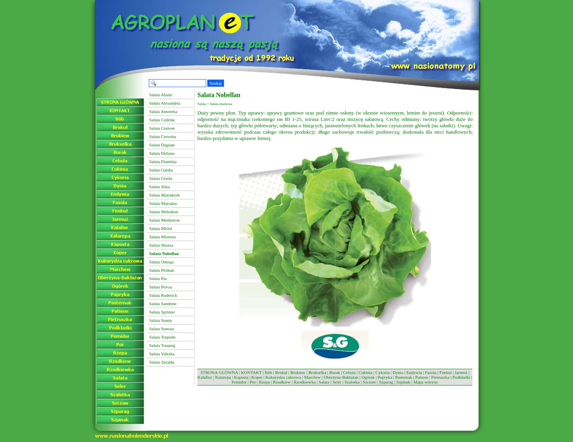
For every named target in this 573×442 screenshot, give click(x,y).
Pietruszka (440, 377)
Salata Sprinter (162, 312)
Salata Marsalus (163, 203)
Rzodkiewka (305, 382)
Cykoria (383, 372)
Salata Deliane (162, 153)
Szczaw (369, 382)
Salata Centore (162, 128)
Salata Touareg (162, 345)
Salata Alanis (160, 94)
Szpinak (403, 382)
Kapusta (241, 377)
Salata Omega (161, 261)
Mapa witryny (425, 382)
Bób (268, 372)
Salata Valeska (162, 353)
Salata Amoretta (163, 111)
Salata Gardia (161, 169)
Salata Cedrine (162, 119)
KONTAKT (251, 372)
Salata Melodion (163, 211)
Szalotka (352, 382)
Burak (334, 372)
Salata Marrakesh (164, 195)
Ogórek (368, 377)
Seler (336, 382)
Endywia (414, 372)
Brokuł (281, 372)
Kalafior (204, 377)
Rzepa (264, 382)
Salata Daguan (162, 144)
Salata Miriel (160, 228)
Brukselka (317, 372)
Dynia (398, 372)
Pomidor (239, 382)
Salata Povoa (160, 286)
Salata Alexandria (164, 103)
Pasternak (403, 377)
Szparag (386, 382)
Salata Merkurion (164, 220)
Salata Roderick (163, 295)
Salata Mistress (162, 236)
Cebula (349, 372)
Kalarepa (223, 377)
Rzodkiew (282, 382)
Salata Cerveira (162, 136)
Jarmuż (461, 372)
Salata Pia (158, 278)
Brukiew (298, 372)
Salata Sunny (160, 320)
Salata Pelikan (161, 270)
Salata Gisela (160, 178)
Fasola (431, 372)
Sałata (324, 382)
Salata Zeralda (161, 362)
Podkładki (461, 377)
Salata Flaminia (163, 161)
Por (253, 382)
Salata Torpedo (162, 337)
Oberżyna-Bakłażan (341, 377)
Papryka (385, 377)
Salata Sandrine (163, 303)
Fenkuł (446, 372)
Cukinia (365, 372)
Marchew (312, 377)
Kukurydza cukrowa (283, 377)
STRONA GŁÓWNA (219, 372)
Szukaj (216, 83)
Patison (421, 377)
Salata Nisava (161, 245)
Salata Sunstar (161, 328)
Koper (257, 377)
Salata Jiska (159, 186)
